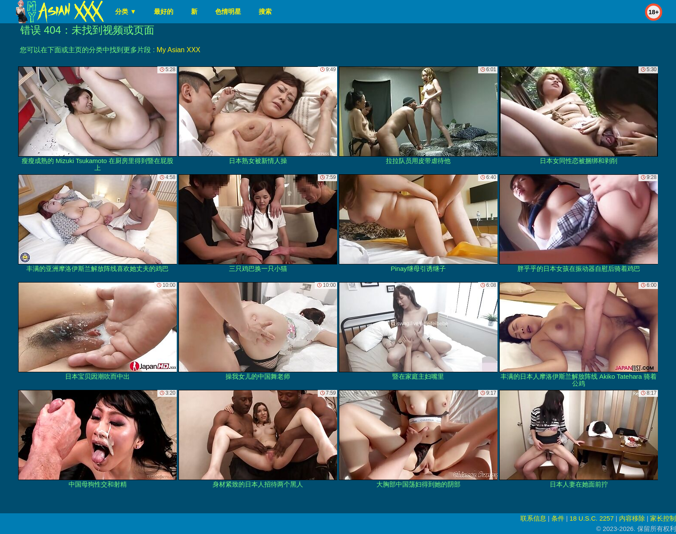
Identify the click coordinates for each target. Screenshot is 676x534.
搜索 (265, 11)
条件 (557, 518)
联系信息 (533, 518)
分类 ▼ (125, 11)
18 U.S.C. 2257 (592, 518)
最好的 (163, 11)
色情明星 (228, 11)
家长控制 (663, 518)
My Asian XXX (178, 49)
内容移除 (632, 518)
